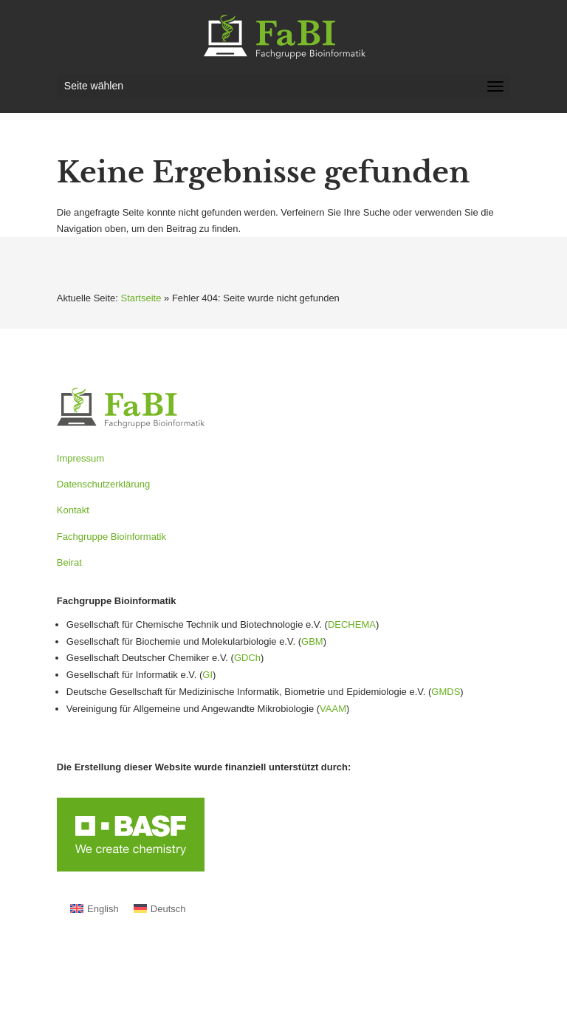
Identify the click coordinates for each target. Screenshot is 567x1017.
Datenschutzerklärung (103, 484)
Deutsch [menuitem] (168, 908)
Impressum (80, 458)
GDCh (247, 657)
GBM (312, 641)
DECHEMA (352, 624)
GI (207, 674)
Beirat (69, 562)
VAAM (333, 708)
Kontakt (73, 510)
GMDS (445, 691)
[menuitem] (94, 909)
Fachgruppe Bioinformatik (111, 536)
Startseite (141, 298)
